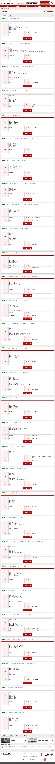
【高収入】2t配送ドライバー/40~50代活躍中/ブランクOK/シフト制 (21, 348)
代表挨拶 (25, 756)
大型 (28, 746)
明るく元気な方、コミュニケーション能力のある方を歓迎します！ (21, 276)
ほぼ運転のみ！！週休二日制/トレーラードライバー (18, 614)
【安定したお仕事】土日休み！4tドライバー (16, 493)
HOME (25, 753)
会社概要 (25, 755)
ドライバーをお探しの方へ (34, 755)
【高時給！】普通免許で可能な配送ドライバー (16, 160)
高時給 (26, 746)
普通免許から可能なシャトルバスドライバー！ (16, 300)
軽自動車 (5, 746)
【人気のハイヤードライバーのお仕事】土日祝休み (17, 43)
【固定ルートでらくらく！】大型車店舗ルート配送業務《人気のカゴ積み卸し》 (25, 541)
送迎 (14, 746)
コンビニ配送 (32, 746)
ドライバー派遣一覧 (33, 753)
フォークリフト (38, 746)
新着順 (4, 15)
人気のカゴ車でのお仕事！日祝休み (14, 398)
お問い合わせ (26, 759)
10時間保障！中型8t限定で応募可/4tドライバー (16, 115)
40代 (2, 746)
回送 (16, 746)
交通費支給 (46, 746)
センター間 (42, 746)
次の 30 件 (51, 15)
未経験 (12, 746)
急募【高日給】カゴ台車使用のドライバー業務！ (17, 228)
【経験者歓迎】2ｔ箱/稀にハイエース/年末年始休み (18, 422)
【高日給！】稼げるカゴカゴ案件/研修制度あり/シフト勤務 (19, 323)
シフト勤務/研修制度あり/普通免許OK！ (15, 517)
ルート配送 (9, 746)
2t (34, 746)
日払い (22, 746)
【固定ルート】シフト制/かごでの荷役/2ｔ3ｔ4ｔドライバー (20, 253)
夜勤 (24, 746)
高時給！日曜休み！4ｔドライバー (13, 18)
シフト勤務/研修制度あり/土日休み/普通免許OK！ (17, 566)
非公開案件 (17, 3)
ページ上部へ (52, 750)
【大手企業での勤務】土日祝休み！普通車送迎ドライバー (19, 138)
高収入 (50, 746)
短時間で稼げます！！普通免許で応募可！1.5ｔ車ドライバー (20, 66)
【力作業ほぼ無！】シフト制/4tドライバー (15, 687)
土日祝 (19, 746)
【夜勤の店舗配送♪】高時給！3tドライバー (15, 468)
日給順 (11, 15)
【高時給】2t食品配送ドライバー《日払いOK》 (17, 90)
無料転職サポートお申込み (34, 756)
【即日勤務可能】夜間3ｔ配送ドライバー (15, 712)
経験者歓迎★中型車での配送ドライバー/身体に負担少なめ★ (20, 183)
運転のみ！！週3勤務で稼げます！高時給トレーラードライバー (21, 663)
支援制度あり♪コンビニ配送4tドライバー (15, 446)
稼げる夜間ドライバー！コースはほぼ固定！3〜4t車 (18, 590)
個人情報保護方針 (33, 759)
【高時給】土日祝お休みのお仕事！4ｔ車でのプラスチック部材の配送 (22, 204)
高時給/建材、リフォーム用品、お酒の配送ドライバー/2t (19, 639)
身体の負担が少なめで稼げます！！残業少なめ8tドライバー (20, 372)
